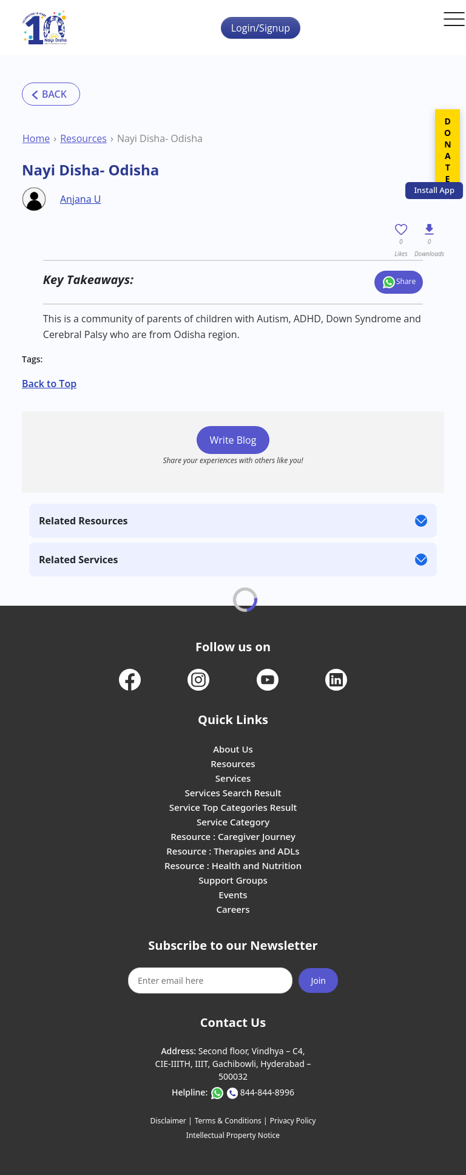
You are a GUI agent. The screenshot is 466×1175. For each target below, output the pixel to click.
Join (318, 980)
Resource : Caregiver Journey (233, 836)
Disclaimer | (171, 1121)
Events (232, 895)
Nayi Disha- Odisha (160, 138)
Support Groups (233, 880)
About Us (233, 749)
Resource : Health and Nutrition (233, 865)
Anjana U (80, 199)
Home (36, 138)
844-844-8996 (267, 1092)
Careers (232, 909)
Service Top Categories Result (233, 807)
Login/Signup (260, 28)
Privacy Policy (293, 1121)
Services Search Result (232, 793)
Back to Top (49, 383)
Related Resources (83, 520)
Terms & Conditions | (231, 1121)
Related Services (78, 559)
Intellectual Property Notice (233, 1135)
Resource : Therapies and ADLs (232, 851)
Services (233, 778)
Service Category (233, 822)
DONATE (447, 150)
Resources (83, 138)
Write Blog (233, 440)
